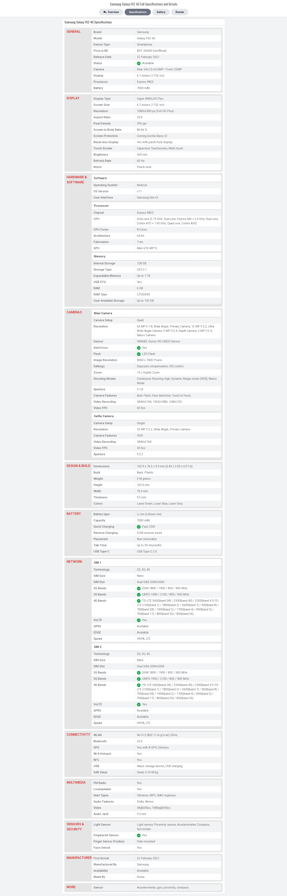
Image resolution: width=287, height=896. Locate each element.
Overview (111, 12)
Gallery (161, 12)
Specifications (137, 12)
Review (180, 12)
